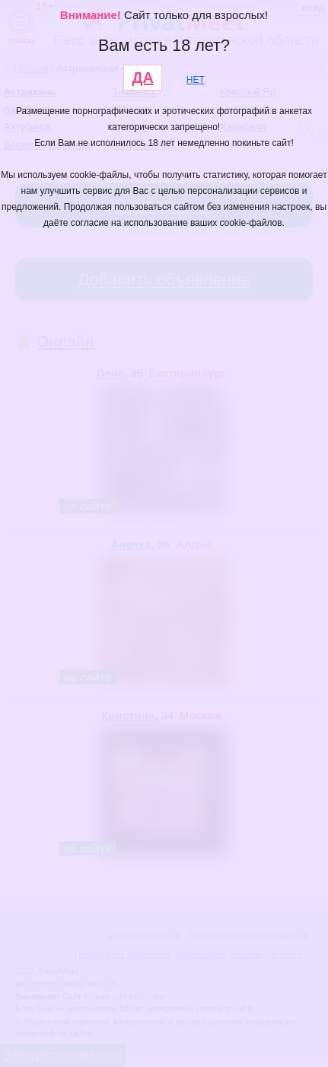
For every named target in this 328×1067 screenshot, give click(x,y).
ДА (143, 77)
